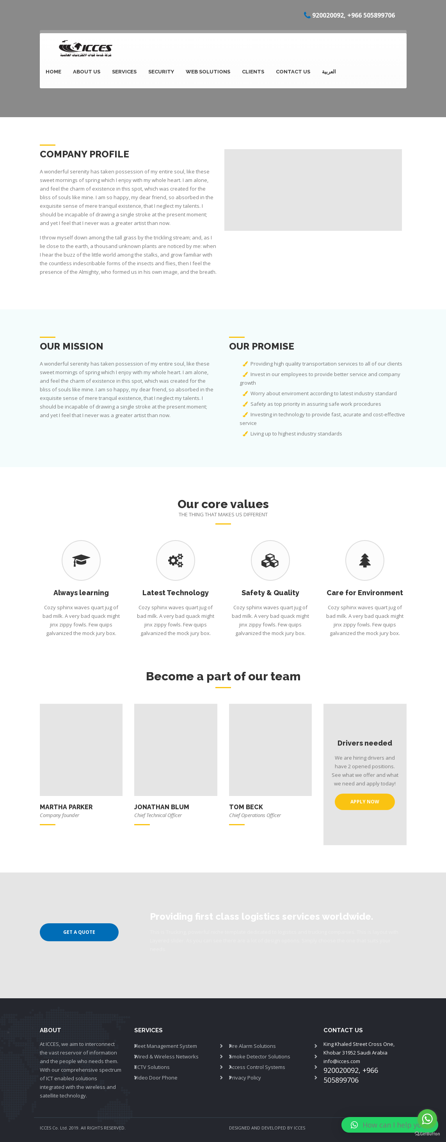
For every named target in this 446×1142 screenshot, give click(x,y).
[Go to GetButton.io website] (427, 1134)
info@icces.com (341, 1061)
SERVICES (124, 72)
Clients (253, 72)
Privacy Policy (245, 1077)
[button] (389, 1125)
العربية (329, 72)
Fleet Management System (165, 1045)
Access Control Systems (257, 1067)
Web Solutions (208, 72)
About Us (86, 72)
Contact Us (293, 72)
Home (53, 72)
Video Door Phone (156, 1077)
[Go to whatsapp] (427, 1119)
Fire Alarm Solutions (252, 1045)
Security (161, 72)
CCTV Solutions (152, 1067)
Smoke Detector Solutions (259, 1056)
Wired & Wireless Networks (166, 1056)
